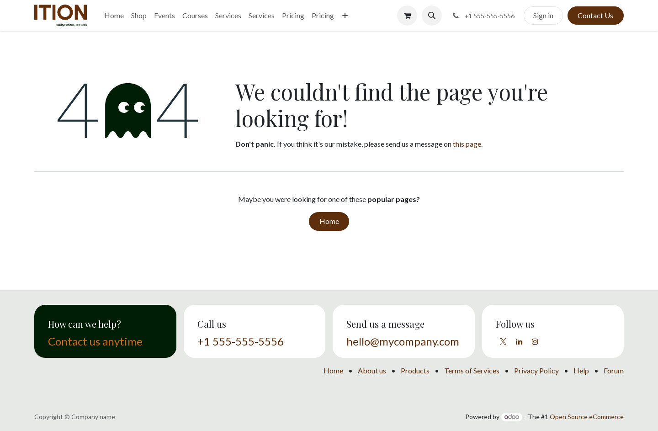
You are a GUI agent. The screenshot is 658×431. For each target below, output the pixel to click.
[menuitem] (114, 15)
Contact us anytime (95, 341)
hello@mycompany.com (402, 341)
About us (372, 370)
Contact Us (595, 15)
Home (329, 221)
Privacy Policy (536, 370)
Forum (614, 370)
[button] (432, 15)
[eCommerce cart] (407, 15)
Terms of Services (471, 370)
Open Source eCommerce (587, 416)
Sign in (543, 15)
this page (467, 143)
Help (581, 370)
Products (415, 370)
